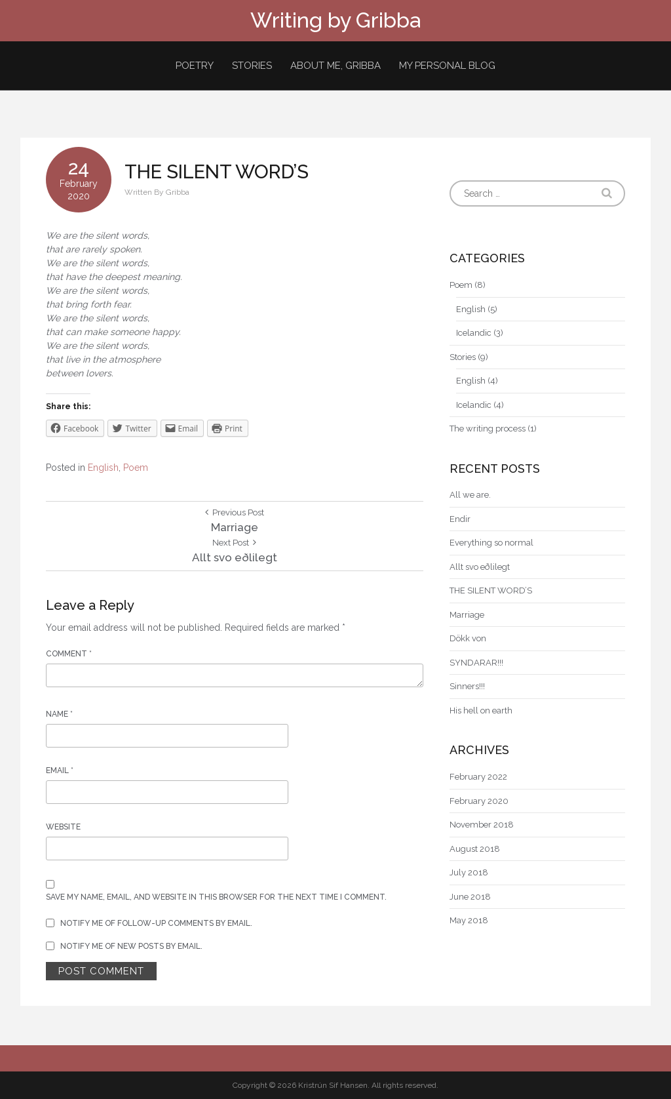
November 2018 (482, 824)
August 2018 (475, 849)
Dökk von (468, 638)
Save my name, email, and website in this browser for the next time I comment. (216, 897)
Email (59, 770)
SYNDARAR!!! (476, 663)
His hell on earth (481, 710)
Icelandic (473, 333)
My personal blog (447, 65)
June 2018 (470, 897)
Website (63, 826)
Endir (460, 519)
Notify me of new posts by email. (131, 946)
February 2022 (478, 777)
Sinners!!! (467, 686)
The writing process (488, 428)
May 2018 (469, 920)
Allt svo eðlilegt (480, 567)
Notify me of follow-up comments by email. (156, 923)
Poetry (195, 65)
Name (59, 714)
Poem (135, 467)
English (103, 467)
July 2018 (469, 872)
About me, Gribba (335, 65)
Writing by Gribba (335, 20)
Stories (252, 65)
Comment (69, 653)
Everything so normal (491, 543)
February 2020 (479, 801)
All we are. (470, 495)
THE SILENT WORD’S (491, 590)
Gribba (177, 192)
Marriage (467, 615)
